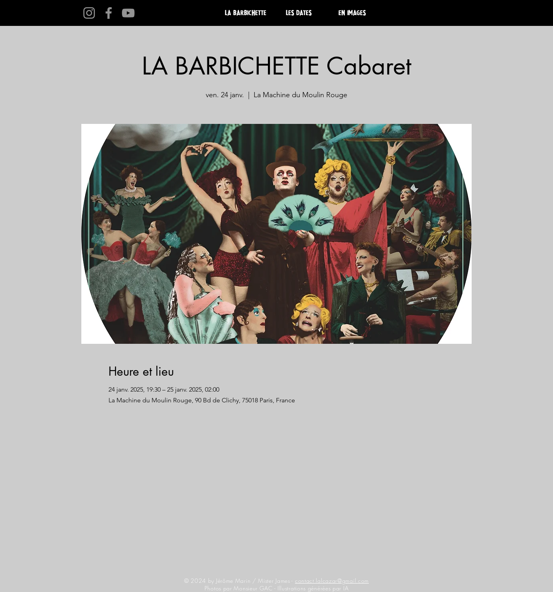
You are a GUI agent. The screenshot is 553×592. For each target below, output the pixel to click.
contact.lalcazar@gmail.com (332, 580)
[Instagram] (89, 13)
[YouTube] (128, 13)
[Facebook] (108, 13)
